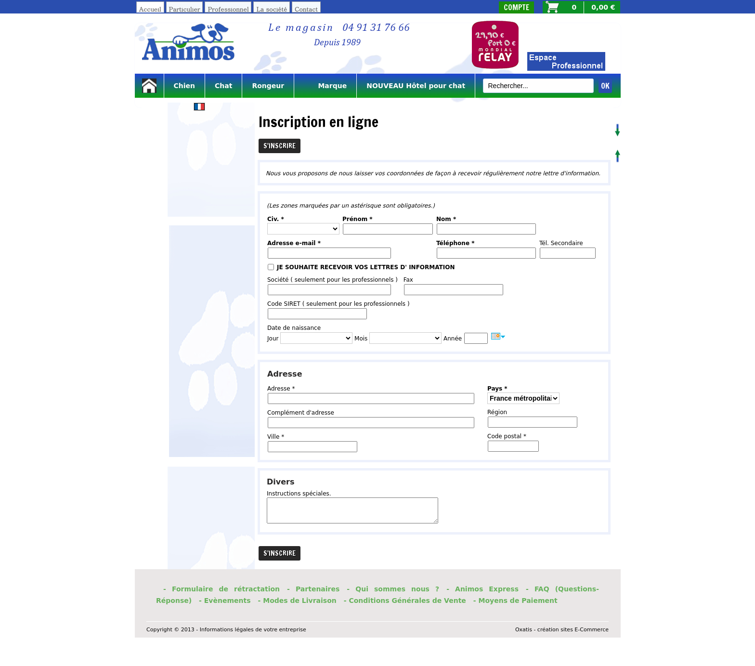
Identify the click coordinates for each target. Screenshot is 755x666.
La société (271, 8)
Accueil (150, 8)
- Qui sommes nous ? (393, 589)
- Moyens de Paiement (515, 600)
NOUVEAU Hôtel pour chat (415, 86)
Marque (325, 86)
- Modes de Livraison (297, 600)
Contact (306, 8)
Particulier (184, 8)
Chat (223, 86)
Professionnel (228, 8)
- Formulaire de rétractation (221, 589)
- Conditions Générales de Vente (405, 600)
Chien (184, 86)
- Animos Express (482, 589)
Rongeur (268, 86)
